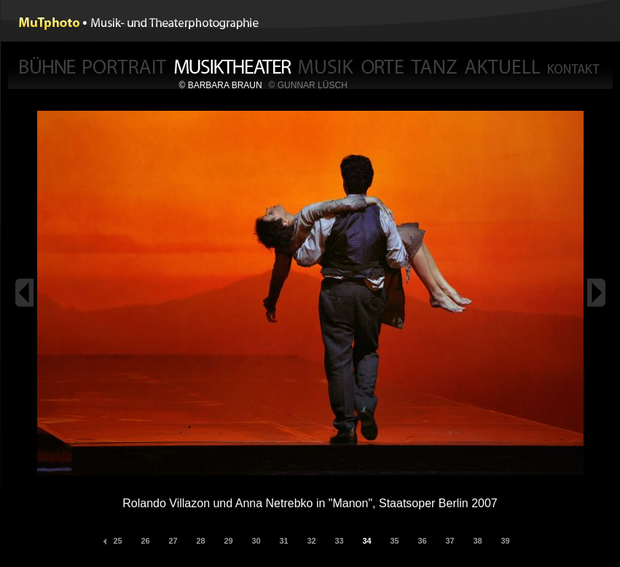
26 (145, 540)
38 (477, 540)
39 (505, 540)
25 (117, 540)
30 (255, 540)
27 (172, 540)
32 (311, 540)
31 (283, 540)
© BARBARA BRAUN (220, 85)
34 (366, 540)
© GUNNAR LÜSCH (308, 85)
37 (449, 540)
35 (394, 540)
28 (200, 540)
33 (338, 540)
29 (228, 540)
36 (421, 540)
